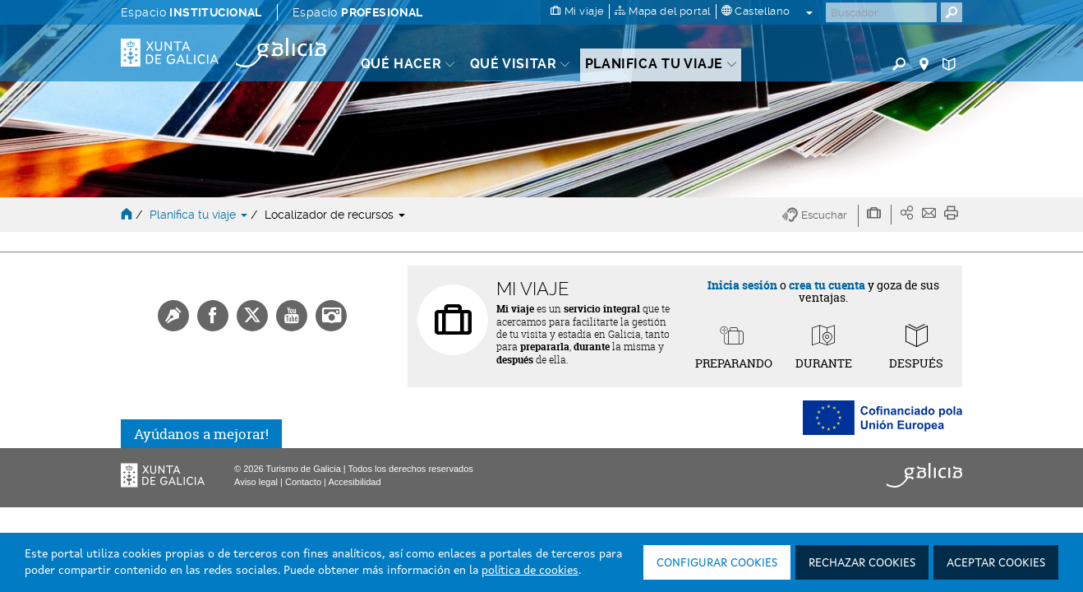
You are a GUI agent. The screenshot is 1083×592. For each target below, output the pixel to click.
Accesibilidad (354, 482)
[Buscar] (881, 12)
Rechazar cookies (862, 563)
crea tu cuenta (827, 285)
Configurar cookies (717, 563)
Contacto (303, 482)
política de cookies (530, 570)
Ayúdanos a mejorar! (201, 433)
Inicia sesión (742, 285)
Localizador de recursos (335, 214)
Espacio (191, 12)
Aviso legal (256, 482)
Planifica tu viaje (200, 214)
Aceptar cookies (996, 563)
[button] (820, 216)
